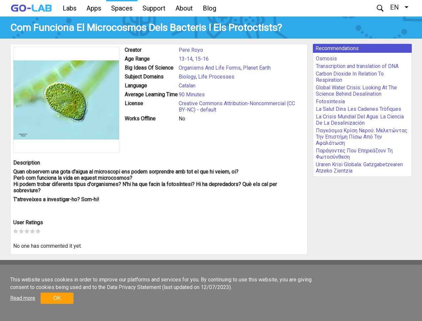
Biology (187, 77)
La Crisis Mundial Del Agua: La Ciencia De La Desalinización (360, 119)
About (184, 8)
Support (154, 8)
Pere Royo (191, 50)
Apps (93, 8)
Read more (22, 298)
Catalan (187, 85)
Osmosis (326, 58)
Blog (209, 8)
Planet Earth (257, 68)
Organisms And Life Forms (210, 68)
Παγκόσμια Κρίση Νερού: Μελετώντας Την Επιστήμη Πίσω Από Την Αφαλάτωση (361, 136)
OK (57, 298)
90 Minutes (192, 94)
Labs (69, 8)
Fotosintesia (330, 101)
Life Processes (216, 77)
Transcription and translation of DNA (357, 66)
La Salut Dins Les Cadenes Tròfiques (358, 109)
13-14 (186, 59)
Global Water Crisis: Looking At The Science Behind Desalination (356, 90)
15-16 (202, 59)
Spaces (122, 8)
